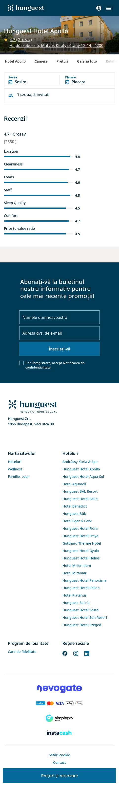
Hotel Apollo (15, 61)
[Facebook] (64, 653)
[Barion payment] (59, 703)
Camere (41, 61)
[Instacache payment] (59, 733)
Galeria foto (87, 61)
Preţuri (62, 61)
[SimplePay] (59, 718)
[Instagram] (75, 653)
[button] (108, 8)
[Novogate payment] (59, 688)
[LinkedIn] (86, 653)
